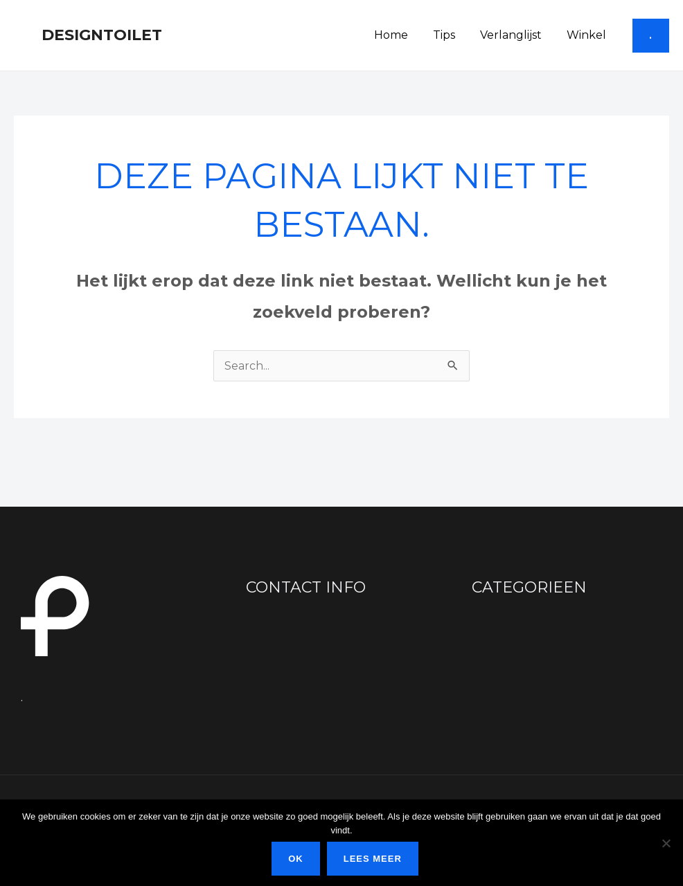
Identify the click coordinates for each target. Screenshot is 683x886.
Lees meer (373, 858)
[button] (650, 36)
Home (401, 35)
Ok (295, 858)
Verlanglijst (515, 35)
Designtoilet (102, 35)
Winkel (587, 35)
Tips (451, 35)
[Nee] (666, 843)
